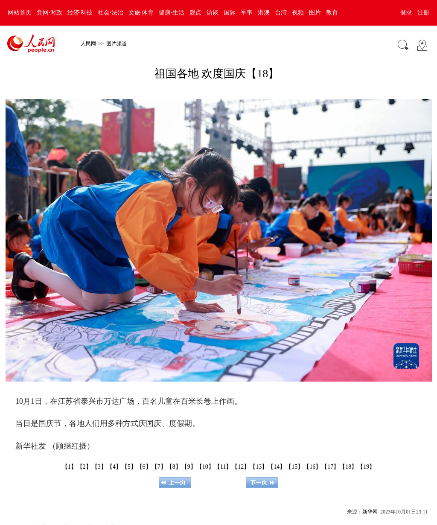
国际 (230, 12)
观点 (195, 12)
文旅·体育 (141, 12)
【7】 (158, 467)
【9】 (188, 467)
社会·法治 (110, 12)
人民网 (88, 44)
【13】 (259, 467)
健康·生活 (171, 12)
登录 (406, 12)
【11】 (223, 467)
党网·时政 (49, 12)
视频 (298, 12)
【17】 (330, 467)
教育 (332, 12)
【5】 (129, 467)
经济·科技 (80, 12)
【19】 (366, 467)
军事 (247, 12)
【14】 (277, 467)
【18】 (348, 467)
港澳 (264, 12)
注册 (423, 12)
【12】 (241, 467)
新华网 (370, 512)
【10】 (205, 467)
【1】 (69, 467)
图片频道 (116, 44)
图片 (315, 12)
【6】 (144, 467)
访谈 (212, 12)
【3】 (99, 467)
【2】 (84, 467)
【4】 (114, 467)
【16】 (312, 467)
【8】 (173, 467)
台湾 (281, 12)
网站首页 (20, 12)
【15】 (294, 467)
